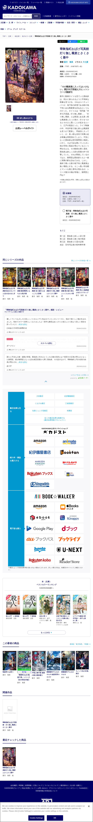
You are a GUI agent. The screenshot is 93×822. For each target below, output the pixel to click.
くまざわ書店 (40, 403)
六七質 (85, 62)
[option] (10, 711)
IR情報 (21, 781)
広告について (38, 781)
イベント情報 (74, 16)
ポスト (63, 41)
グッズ (15, 29)
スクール (22, 29)
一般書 (42, 23)
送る (83, 41)
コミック (33, 23)
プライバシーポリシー (56, 783)
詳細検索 (47, 16)
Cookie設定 (83, 783)
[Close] (89, 806)
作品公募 (61, 2)
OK (55, 818)
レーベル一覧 (37, 2)
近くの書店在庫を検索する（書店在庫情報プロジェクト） (54, 419)
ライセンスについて (51, 781)
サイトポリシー (71, 783)
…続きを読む (22, 324)
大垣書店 (39, 396)
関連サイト (50, 2)
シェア (73, 41)
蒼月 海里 (68, 62)
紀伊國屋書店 (69, 396)
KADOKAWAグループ (12, 783)
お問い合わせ (42, 783)
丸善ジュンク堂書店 (39, 411)
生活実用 (72, 23)
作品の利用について (29, 783)
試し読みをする (25, 118)
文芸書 (4, 23)
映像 (3, 29)
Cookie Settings (36, 818)
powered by (79, 378)
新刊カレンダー (60, 16)
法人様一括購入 (75, 781)
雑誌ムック (84, 23)
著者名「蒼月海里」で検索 (79, 639)
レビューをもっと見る (78, 375)
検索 (36, 16)
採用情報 (28, 781)
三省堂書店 (69, 403)
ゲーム (9, 29)
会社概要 (14, 781)
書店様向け (64, 781)
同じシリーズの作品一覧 (79, 260)
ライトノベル (22, 23)
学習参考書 (61, 23)
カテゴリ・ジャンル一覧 (20, 2)
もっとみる (45, 628)
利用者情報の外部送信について (46, 786)
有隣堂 (69, 411)
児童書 (50, 23)
